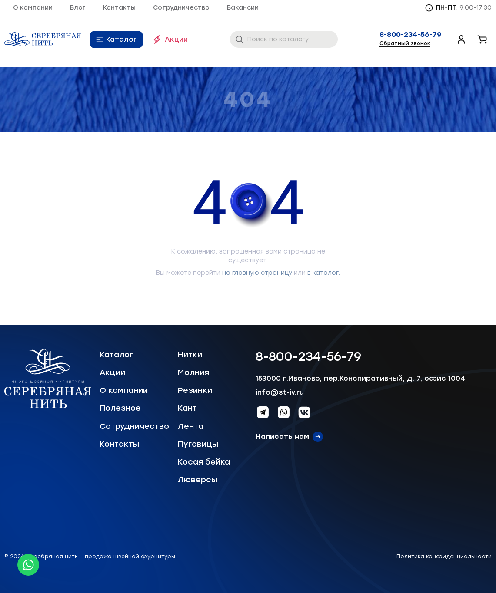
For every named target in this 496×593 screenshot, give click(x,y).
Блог (78, 7)
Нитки (190, 354)
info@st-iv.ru (280, 392)
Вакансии (243, 7)
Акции (176, 39)
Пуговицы (198, 444)
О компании (33, 7)
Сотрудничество (181, 7)
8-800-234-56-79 (410, 34)
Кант (187, 408)
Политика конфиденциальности (444, 556)
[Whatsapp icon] (28, 565)
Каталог (121, 39)
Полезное (120, 408)
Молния (193, 372)
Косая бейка (204, 462)
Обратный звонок (404, 43)
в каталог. (323, 273)
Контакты (119, 7)
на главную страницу (257, 273)
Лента (190, 426)
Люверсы (197, 479)
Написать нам (282, 436)
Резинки (195, 390)
